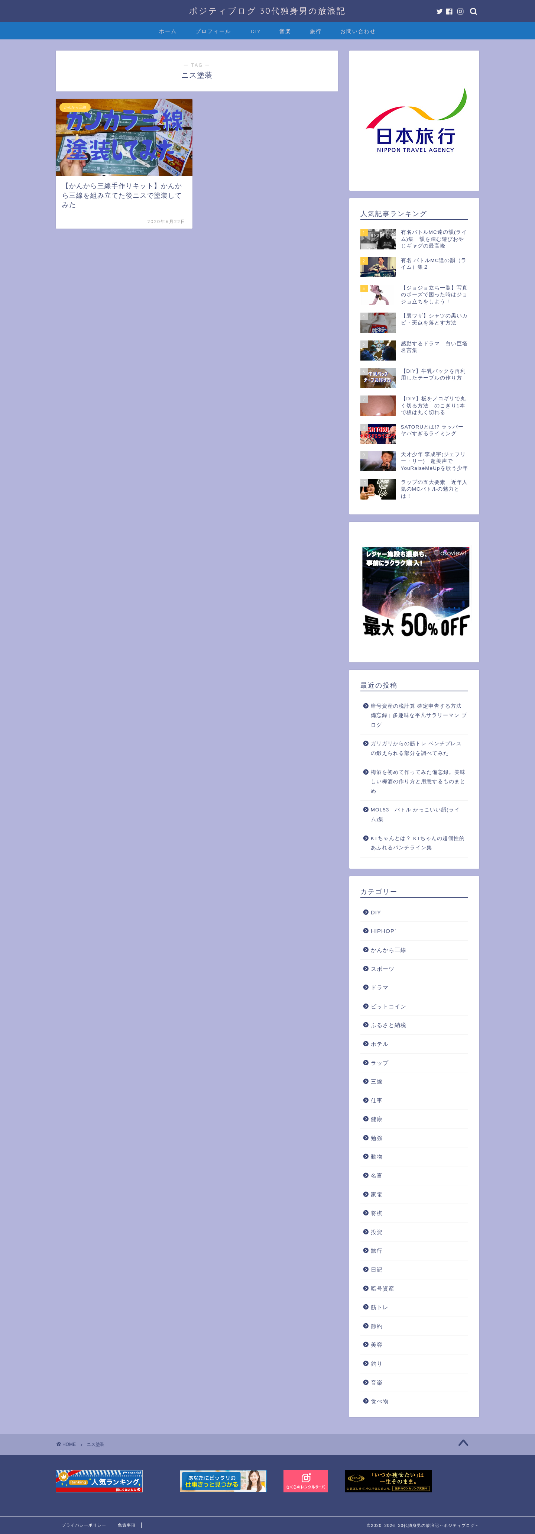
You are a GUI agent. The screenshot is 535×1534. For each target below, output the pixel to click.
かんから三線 (388, 950)
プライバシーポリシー (84, 1525)
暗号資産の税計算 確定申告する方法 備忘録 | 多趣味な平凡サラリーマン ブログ (419, 715)
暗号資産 (383, 1288)
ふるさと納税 (388, 1025)
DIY (256, 31)
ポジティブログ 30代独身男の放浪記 (267, 11)
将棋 (377, 1213)
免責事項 (127, 1525)
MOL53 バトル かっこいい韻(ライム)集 (415, 814)
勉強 (377, 1138)
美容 (377, 1344)
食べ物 (380, 1401)
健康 (377, 1119)
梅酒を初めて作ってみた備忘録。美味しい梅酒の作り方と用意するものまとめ (418, 781)
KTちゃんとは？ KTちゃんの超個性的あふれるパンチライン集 (418, 843)
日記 (377, 1269)
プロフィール (213, 31)
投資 (377, 1232)
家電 (377, 1194)
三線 (377, 1081)
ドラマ (380, 987)
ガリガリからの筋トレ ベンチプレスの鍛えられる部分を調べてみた (416, 748)
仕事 (377, 1100)
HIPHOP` (384, 931)
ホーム (168, 31)
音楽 (285, 31)
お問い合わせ (358, 31)
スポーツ (383, 969)
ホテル (380, 1044)
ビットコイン (388, 1006)
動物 (377, 1156)
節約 (377, 1326)
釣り (377, 1363)
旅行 (316, 31)
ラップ (380, 1063)
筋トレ (380, 1307)
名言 (377, 1175)
